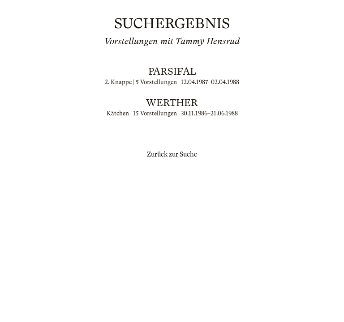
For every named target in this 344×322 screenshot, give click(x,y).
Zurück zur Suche (172, 154)
